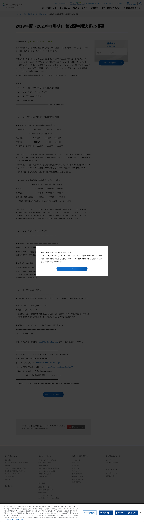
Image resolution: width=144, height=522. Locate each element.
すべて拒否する (105, 513)
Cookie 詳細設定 (89, 513)
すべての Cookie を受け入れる (126, 513)
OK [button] (72, 269)
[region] (72, 512)
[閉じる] (140, 512)
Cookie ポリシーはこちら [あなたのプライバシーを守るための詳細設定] (15, 520)
